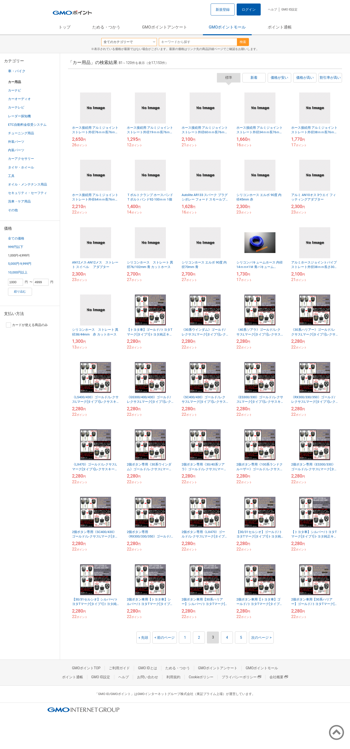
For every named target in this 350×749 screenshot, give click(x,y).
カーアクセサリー (21, 158)
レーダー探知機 (19, 116)
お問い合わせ (147, 677)
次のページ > (261, 638)
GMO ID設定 (289, 9)
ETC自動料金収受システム (27, 124)
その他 (13, 210)
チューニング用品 (21, 133)
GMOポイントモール (227, 27)
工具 (11, 176)
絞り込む (20, 291)
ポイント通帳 (280, 27)
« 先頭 (143, 638)
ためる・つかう (106, 27)
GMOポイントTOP (86, 668)
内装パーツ (16, 150)
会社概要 (278, 677)
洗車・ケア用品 (19, 201)
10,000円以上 (18, 272)
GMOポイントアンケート (164, 27)
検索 (243, 42)
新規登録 (223, 10)
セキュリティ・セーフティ (27, 193)
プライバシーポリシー (241, 677)
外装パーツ (16, 142)
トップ (65, 27)
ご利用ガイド (119, 668)
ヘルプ (272, 9)
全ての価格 (16, 238)
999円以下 (15, 247)
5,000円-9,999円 (19, 264)
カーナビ (14, 90)
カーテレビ (16, 107)
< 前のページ (165, 638)
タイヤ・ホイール (21, 167)
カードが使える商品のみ (27, 325)
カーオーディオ (19, 99)
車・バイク (17, 71)
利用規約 (173, 677)
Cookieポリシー (201, 677)
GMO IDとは (147, 668)
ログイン (249, 10)
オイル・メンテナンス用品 (27, 184)
